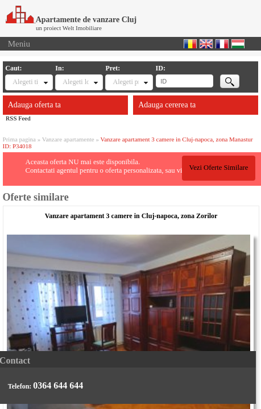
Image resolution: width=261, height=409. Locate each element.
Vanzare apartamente (68, 139)
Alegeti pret (126, 82)
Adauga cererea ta (167, 105)
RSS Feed (18, 118)
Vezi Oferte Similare (218, 168)
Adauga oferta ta (34, 105)
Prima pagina (19, 139)
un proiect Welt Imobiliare (69, 27)
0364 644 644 (58, 385)
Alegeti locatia (76, 82)
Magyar (238, 43)
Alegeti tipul (26, 82)
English (206, 43)
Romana (190, 43)
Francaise (222, 43)
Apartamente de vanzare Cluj (71, 19)
